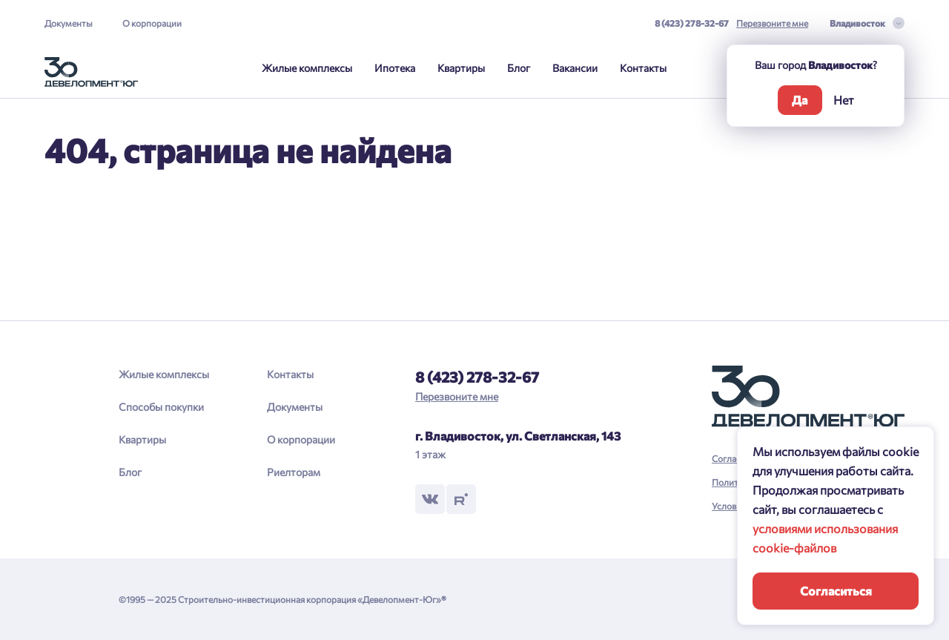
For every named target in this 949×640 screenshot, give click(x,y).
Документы (68, 23)
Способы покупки (161, 406)
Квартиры (461, 68)
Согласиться (836, 591)
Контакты (643, 68)
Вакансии (575, 68)
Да (799, 100)
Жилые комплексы (307, 68)
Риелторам (293, 472)
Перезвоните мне (772, 23)
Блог (518, 68)
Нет (843, 100)
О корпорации (152, 23)
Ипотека (394, 68)
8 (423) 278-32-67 (692, 23)
